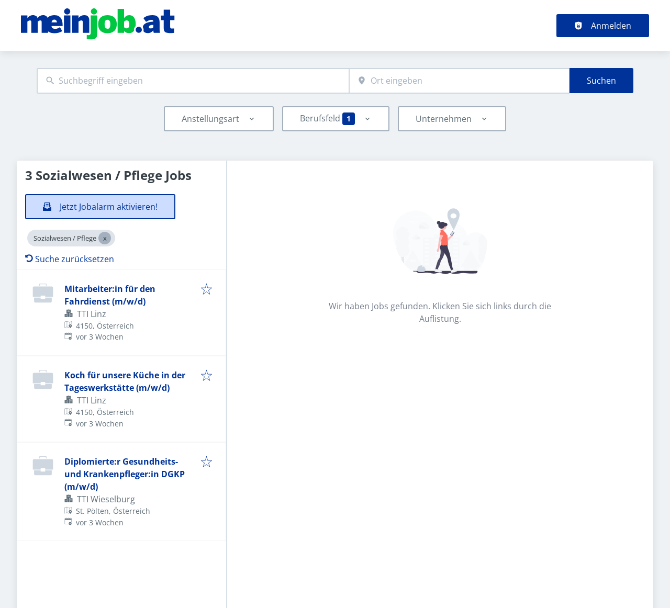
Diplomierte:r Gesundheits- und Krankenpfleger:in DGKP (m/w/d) (124, 474)
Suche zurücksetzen (69, 259)
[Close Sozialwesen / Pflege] (104, 238)
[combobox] (193, 81)
